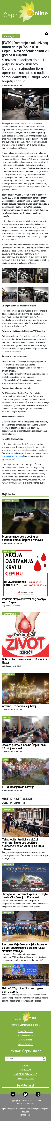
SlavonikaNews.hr (25, 1035)
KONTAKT (26, 1066)
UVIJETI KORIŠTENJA (25, 1078)
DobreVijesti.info (25, 1031)
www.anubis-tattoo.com (12, 456)
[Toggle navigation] (5, 28)
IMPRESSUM (25, 1070)
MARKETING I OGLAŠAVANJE (25, 1074)
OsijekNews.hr (25, 1040)
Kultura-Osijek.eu (25, 1044)
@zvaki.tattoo (8, 459)
